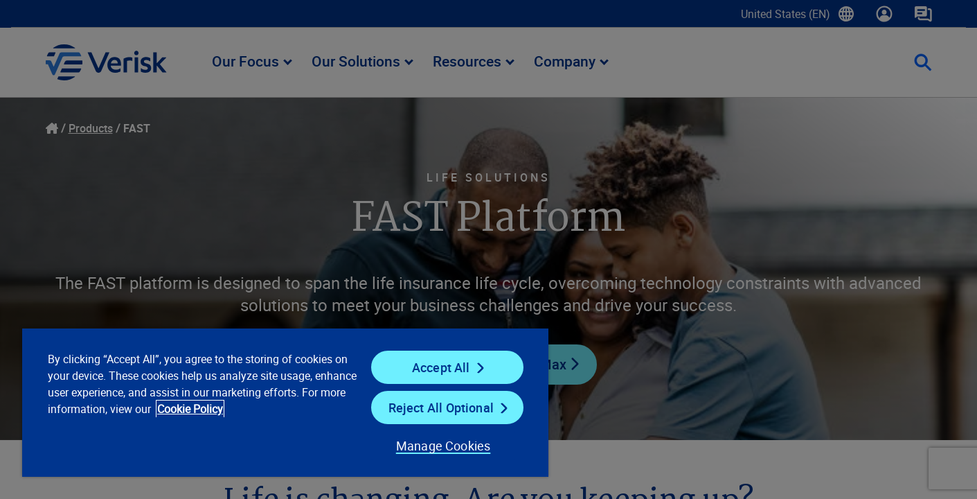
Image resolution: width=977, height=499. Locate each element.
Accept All (441, 367)
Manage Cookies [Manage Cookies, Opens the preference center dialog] (443, 445)
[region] (285, 402)
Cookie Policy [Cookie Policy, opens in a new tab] (190, 409)
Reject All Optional (441, 407)
